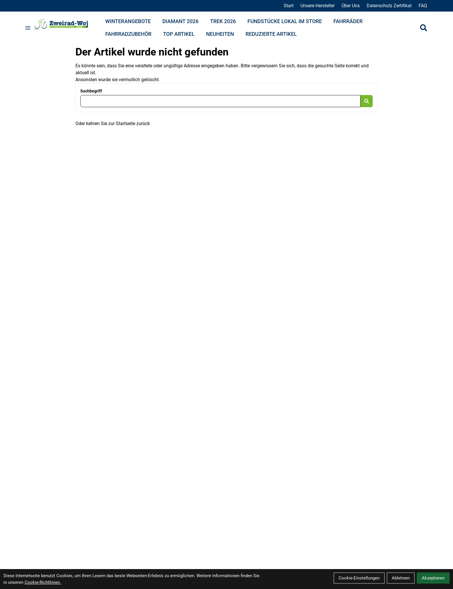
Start (289, 5)
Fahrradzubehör (128, 34)
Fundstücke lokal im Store (285, 21)
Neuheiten (220, 34)
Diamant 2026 (180, 21)
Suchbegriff (91, 91)
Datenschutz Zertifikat (389, 5)
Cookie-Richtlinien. (43, 582)
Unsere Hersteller (317, 5)
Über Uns (350, 5)
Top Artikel (178, 34)
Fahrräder (348, 21)
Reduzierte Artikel (271, 34)
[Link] (28, 27)
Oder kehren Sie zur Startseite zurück (112, 123)
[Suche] (423, 28)
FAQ (423, 5)
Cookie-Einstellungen (359, 578)
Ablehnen (401, 578)
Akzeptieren (433, 578)
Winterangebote (128, 21)
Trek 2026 (223, 21)
